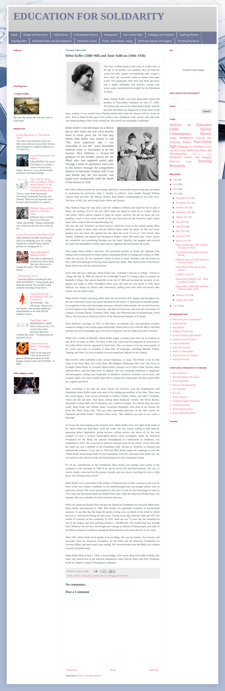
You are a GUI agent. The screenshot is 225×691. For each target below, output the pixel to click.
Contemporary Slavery (86, 34)
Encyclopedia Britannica (184, 413)
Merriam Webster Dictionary (186, 377)
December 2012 (184, 198)
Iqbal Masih (178, 327)
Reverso (176, 393)
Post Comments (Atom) (89, 675)
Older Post (154, 670)
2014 (176, 184)
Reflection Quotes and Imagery (155, 40)
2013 (176, 189)
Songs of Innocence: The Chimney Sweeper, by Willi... (191, 246)
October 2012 (182, 207)
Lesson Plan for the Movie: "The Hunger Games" (40, 346)
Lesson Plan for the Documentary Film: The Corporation (41, 297)
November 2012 (184, 203)
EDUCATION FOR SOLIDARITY (88, 16)
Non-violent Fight (133, 34)
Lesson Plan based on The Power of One (35, 234)
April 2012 (181, 236)
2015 (176, 179)
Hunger (173, 138)
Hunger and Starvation (35, 34)
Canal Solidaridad (181, 343)
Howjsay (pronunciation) (184, 385)
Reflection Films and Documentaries (52, 40)
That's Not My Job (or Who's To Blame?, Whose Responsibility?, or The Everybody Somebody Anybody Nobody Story (42, 185)
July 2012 (181, 222)
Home (14, 34)
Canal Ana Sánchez (182, 347)
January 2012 (182, 300)
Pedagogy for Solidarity (161, 34)
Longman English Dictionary (186, 401)
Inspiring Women (189, 34)
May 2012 (181, 231)
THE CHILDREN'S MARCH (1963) (39, 254)
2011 (175, 306)
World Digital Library (183, 409)
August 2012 (182, 217)
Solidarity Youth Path (183, 331)
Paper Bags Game (38, 320)
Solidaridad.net (180, 323)
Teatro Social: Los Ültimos (185, 355)
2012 (176, 194)
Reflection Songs (180, 161)
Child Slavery (60, 34)
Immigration (111, 34)
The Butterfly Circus (28, 276)
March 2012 (182, 241)
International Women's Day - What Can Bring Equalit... (191, 280)
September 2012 (184, 212)
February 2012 (183, 295)
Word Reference (180, 373)
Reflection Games (87, 40)
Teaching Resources (188, 40)
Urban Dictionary (181, 381)
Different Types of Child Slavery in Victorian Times (41, 211)
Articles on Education (83, 576)
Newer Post (71, 670)
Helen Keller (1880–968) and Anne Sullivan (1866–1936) (192, 287)
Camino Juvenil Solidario (185, 339)
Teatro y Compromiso (183, 351)
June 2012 (181, 226)
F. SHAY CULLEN (184, 274)
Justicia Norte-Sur (181, 359)
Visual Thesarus (180, 397)
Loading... (174, 98)
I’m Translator (179, 389)
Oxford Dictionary (181, 405)
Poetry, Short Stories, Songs (117, 40)
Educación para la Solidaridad (187, 319)
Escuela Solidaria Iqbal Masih (187, 335)
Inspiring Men (19, 40)
